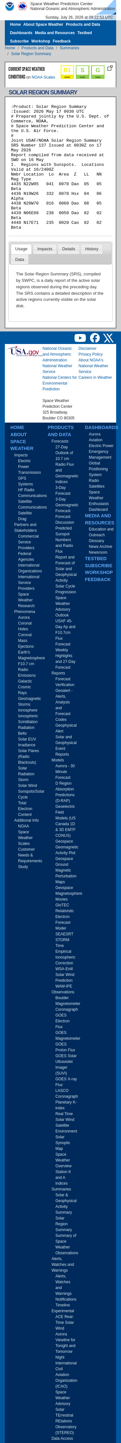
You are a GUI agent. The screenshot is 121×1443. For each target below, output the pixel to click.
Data (19, 259)
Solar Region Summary (31, 54)
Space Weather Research (26, 600)
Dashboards (21, 33)
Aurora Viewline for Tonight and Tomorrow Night (65, 1346)
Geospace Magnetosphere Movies (68, 893)
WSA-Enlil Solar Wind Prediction (65, 975)
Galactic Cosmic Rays (25, 687)
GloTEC (62, 905)
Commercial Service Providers (28, 542)
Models (58, 760)
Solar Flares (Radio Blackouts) (28, 757)
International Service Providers (28, 583)
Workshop (40, 41)
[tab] (21, 249)
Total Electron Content (25, 809)
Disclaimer (87, 348)
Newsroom (98, 552)
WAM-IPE (63, 986)
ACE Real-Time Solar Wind (64, 1322)
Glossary (96, 541)
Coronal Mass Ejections (26, 641)
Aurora (24, 617)
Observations (63, 992)
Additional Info (26, 820)
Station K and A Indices (63, 1178)
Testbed (84, 33)
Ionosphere (27, 710)
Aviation (95, 440)
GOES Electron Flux (62, 1021)
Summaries (69, 48)
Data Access (62, 1438)
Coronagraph (66, 1009)
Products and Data (83, 24)
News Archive (100, 546)
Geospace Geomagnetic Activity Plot (66, 847)
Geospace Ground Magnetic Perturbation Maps (65, 870)
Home (15, 24)
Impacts (44, 248)
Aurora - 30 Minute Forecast (65, 772)
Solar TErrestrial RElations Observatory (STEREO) (65, 1421)
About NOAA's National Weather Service (93, 366)
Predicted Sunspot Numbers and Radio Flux (64, 540)
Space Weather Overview (63, 1160)
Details (68, 248)
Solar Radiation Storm (26, 774)
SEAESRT (64, 934)
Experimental (63, 1311)
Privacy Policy (90, 354)
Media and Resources (55, 33)
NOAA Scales (43, 77)
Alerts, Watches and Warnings (63, 1265)
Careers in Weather (95, 377)
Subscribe (19, 41)
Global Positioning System (98, 469)
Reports (58, 673)
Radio (94, 480)
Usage (21, 248)
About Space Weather (43, 24)
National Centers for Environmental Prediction (60, 383)
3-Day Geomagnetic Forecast (66, 505)
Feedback (61, 41)
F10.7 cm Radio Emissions (27, 670)
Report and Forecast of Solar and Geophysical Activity (66, 569)
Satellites (97, 486)
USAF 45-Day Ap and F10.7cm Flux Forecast (65, 632)
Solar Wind (27, 785)
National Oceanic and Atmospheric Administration (57, 354)
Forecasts (60, 441)
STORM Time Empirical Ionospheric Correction (65, 951)
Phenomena (24, 611)
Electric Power (101, 446)
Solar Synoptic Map (62, 1143)
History (91, 248)
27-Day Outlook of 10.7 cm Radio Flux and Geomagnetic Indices (66, 464)
